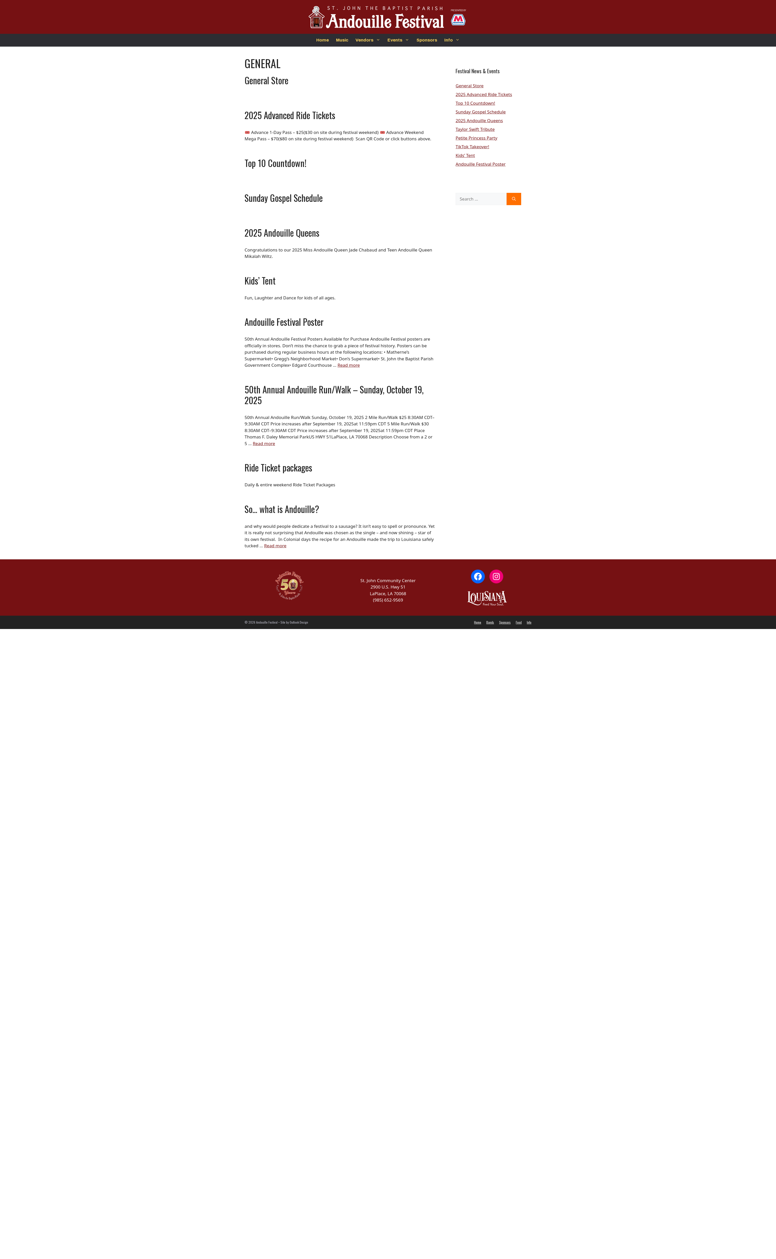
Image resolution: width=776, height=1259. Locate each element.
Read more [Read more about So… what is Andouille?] (275, 546)
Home (322, 40)
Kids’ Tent (260, 280)
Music (342, 40)
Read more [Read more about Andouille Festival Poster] (349, 365)
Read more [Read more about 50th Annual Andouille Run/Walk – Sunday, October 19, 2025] (264, 443)
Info (453, 40)
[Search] (514, 199)
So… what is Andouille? (282, 509)
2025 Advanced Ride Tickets (290, 115)
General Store (266, 80)
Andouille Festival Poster (284, 321)
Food (519, 622)
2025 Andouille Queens (282, 232)
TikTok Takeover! (472, 147)
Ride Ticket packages (278, 467)
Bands (490, 622)
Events (400, 40)
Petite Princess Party (476, 138)
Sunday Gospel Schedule (284, 197)
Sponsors (426, 40)
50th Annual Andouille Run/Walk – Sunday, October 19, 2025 (334, 395)
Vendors (369, 40)
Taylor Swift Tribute (475, 129)
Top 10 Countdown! (276, 163)
